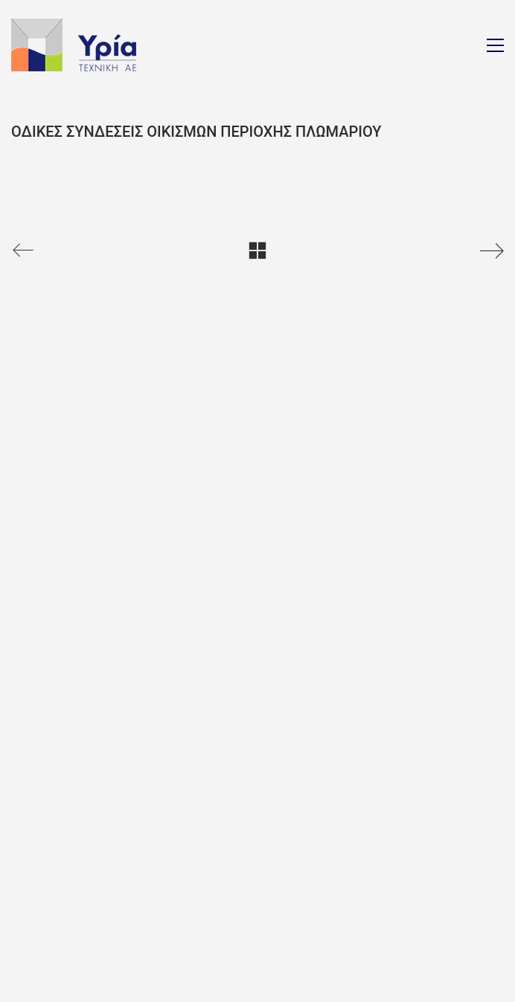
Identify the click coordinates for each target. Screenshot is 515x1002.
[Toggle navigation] (495, 45)
